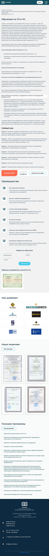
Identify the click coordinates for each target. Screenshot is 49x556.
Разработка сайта (24, 552)
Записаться (24, 263)
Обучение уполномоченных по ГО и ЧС (15, 433)
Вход (39, 2)
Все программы (9, 428)
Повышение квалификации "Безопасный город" (18, 494)
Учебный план (7, 128)
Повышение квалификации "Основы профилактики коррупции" (22, 490)
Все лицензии (8, 349)
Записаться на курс (37, 173)
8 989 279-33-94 (10, 522)
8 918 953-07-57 (10, 523)
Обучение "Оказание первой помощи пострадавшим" (20, 442)
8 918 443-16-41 (10, 525)
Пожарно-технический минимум (13, 446)
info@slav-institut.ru (12, 544)
